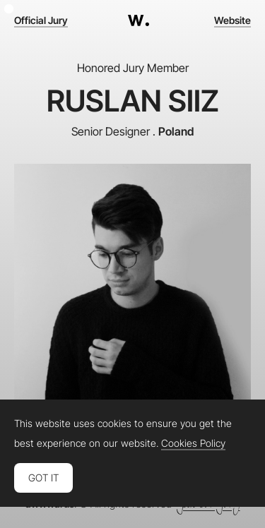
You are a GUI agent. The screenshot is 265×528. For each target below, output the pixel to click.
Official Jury (41, 20)
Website (232, 20)
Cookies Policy (193, 443)
